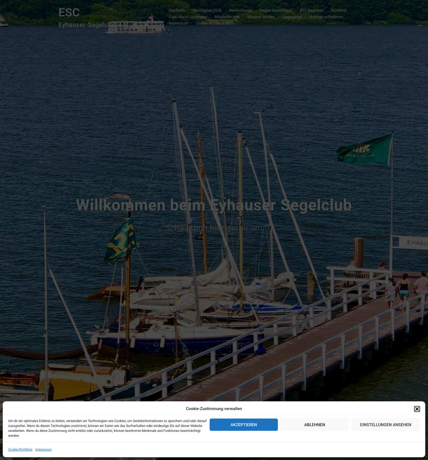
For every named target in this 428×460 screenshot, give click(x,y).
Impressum (43, 450)
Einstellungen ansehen (385, 424)
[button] (417, 409)
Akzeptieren (244, 424)
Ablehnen (314, 424)
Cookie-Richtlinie (20, 450)
